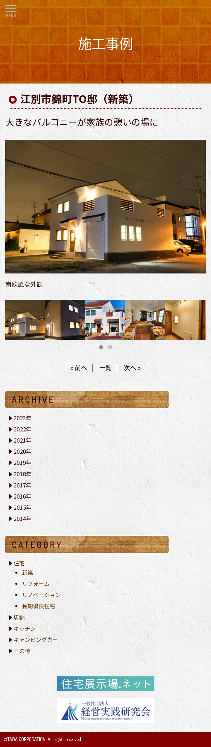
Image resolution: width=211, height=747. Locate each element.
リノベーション (41, 594)
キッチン (25, 628)
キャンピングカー (36, 639)
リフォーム (36, 583)
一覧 (105, 367)
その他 (22, 650)
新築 (27, 572)
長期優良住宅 (38, 606)
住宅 (19, 563)
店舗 (19, 617)
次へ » (132, 367)
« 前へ (78, 367)
